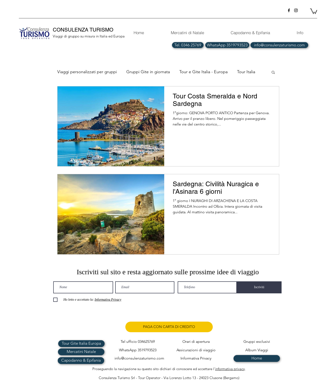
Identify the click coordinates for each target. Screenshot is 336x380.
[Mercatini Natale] (81, 351)
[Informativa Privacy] (196, 358)
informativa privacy (230, 369)
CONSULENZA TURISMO (84, 30)
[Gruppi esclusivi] (257, 341)
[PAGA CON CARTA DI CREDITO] (169, 327)
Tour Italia (246, 71)
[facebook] (289, 10)
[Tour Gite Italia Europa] (81, 343)
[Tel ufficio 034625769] (138, 341)
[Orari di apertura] (196, 341)
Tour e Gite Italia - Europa (203, 71)
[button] (313, 11)
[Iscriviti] (259, 287)
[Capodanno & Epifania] (81, 360)
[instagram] (296, 10)
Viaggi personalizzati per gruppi (87, 71)
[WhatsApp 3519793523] (227, 45)
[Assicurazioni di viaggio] (196, 350)
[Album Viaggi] (257, 350)
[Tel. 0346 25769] (188, 45)
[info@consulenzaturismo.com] (279, 45)
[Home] (257, 358)
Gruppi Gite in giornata (148, 71)
